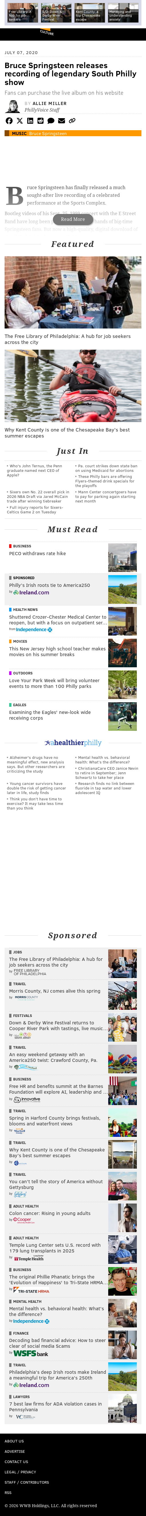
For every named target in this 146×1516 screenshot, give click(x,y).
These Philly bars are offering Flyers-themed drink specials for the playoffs (105, 481)
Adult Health (26, 1206)
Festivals (22, 1015)
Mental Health (27, 1301)
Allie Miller (50, 103)
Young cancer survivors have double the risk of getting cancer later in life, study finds (36, 788)
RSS (8, 1492)
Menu (136, 34)
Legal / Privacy (20, 1472)
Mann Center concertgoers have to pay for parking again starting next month (105, 496)
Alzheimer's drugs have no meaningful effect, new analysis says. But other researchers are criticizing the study (36, 764)
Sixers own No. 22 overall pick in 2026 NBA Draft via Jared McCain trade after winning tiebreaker (38, 496)
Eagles (19, 704)
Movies (20, 641)
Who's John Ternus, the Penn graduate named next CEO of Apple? (34, 470)
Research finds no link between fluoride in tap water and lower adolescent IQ (104, 788)
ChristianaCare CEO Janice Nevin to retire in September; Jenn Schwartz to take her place (106, 772)
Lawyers (21, 1396)
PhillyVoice (14, 34)
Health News (25, 609)
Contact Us (16, 1461)
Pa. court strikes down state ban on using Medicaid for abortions (106, 468)
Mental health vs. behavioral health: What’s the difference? (102, 760)
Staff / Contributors (27, 1482)
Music (19, 133)
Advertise (15, 1451)
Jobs (17, 952)
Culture (47, 32)
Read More (73, 219)
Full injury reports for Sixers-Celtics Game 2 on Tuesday (35, 509)
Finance (21, 1333)
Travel (19, 983)
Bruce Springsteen (48, 133)
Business (22, 546)
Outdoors (23, 673)
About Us (14, 1441)
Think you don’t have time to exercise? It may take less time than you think (35, 803)
